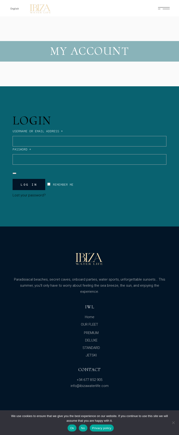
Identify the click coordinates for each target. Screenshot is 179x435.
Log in (29, 184)
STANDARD (91, 348)
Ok (72, 428)
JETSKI (91, 355)
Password (29, 148)
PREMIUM (91, 333)
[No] (173, 422)
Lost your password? (29, 195)
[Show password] (14, 173)
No (83, 428)
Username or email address (45, 130)
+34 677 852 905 (89, 380)
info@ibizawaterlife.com (90, 386)
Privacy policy (101, 428)
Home (89, 317)
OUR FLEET (89, 324)
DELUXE (91, 340)
